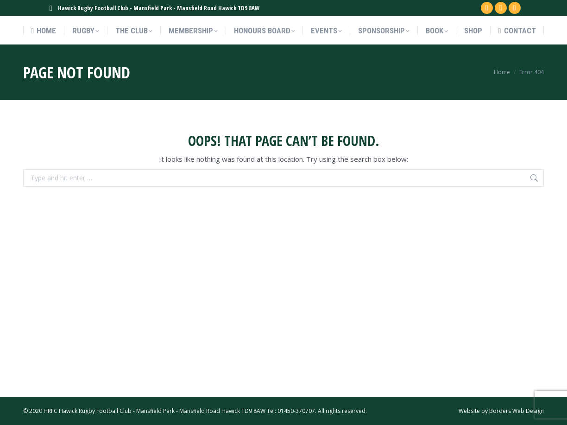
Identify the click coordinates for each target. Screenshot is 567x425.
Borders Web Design (516, 411)
